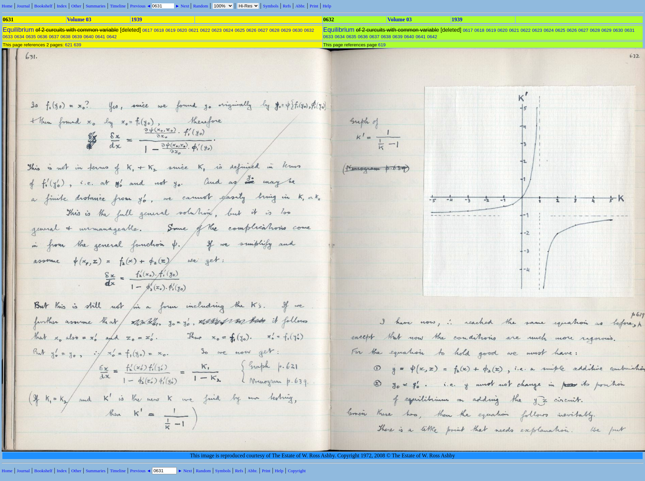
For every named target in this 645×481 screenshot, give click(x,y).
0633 (8, 36)
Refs (287, 5)
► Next (182, 5)
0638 (66, 36)
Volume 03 (79, 19)
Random (200, 5)
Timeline (118, 5)
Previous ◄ (141, 5)
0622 (205, 30)
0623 (217, 30)
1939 (136, 19)
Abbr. (300, 5)
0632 (309, 30)
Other (76, 5)
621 (68, 44)
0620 (182, 30)
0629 (286, 30)
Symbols (271, 5)
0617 (147, 30)
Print (314, 5)
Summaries (96, 5)
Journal (23, 5)
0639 (77, 36)
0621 (194, 30)
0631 (629, 30)
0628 (275, 30)
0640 (89, 36)
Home (7, 5)
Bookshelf (43, 5)
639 (77, 44)
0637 (54, 36)
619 (382, 44)
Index (62, 5)
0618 (159, 30)
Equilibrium (18, 29)
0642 (112, 36)
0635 (31, 36)
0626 (251, 30)
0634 (19, 36)
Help (327, 5)
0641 (100, 36)
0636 (42, 36)
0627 (263, 30)
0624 (228, 30)
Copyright (297, 470)
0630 (298, 30)
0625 (240, 30)
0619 (171, 30)
